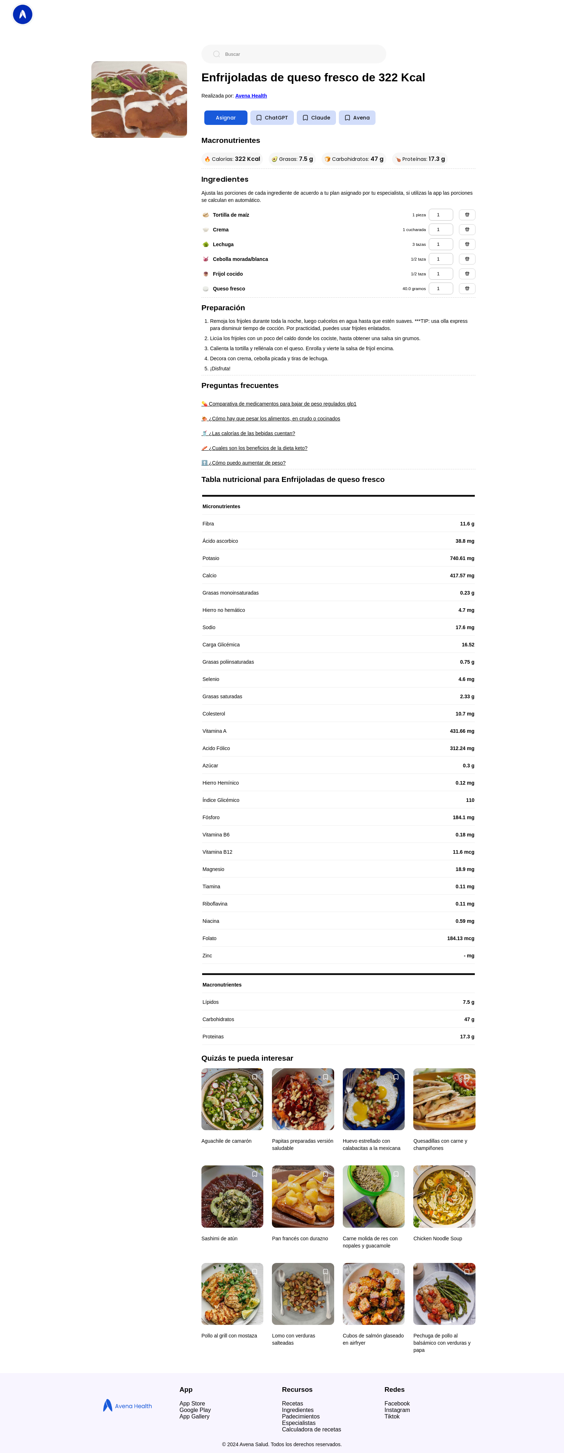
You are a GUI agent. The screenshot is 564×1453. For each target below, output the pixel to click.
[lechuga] (441, 244)
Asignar (226, 117)
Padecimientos (301, 1416)
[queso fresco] (441, 288)
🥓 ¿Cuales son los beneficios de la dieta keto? (254, 448)
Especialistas (298, 1423)
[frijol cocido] (441, 274)
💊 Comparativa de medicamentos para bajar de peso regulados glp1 (278, 404)
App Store (192, 1403)
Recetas (292, 1403)
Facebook (397, 1403)
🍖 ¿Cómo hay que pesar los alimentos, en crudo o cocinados (270, 418)
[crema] (441, 229)
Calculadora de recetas (311, 1429)
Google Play (195, 1410)
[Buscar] (299, 54)
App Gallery (194, 1416)
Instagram (397, 1410)
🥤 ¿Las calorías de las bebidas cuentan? (248, 433)
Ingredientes (298, 1410)
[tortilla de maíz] (441, 215)
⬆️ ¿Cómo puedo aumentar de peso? (243, 463)
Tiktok (392, 1416)
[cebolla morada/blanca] (441, 259)
